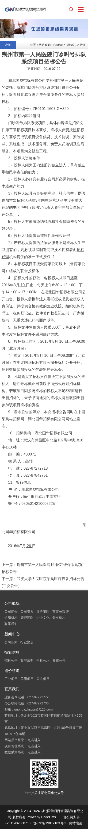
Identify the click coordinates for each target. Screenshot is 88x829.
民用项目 (27, 679)
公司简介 (11, 611)
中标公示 (43, 660)
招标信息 (58, 45)
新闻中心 (11, 634)
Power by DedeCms (41, 817)
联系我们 (11, 624)
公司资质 (27, 611)
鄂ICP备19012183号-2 (49, 823)
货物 (82, 45)
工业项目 (11, 679)
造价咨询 (11, 671)
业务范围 (43, 611)
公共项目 (43, 679)
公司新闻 (11, 642)
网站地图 (75, 823)
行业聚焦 (27, 642)
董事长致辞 (60, 611)
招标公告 (71, 45)
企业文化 (43, 618)
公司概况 (11, 603)
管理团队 (27, 618)
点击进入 (34, 740)
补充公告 (58, 660)
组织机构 (11, 618)
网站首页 (44, 45)
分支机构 (58, 618)
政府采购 (27, 660)
